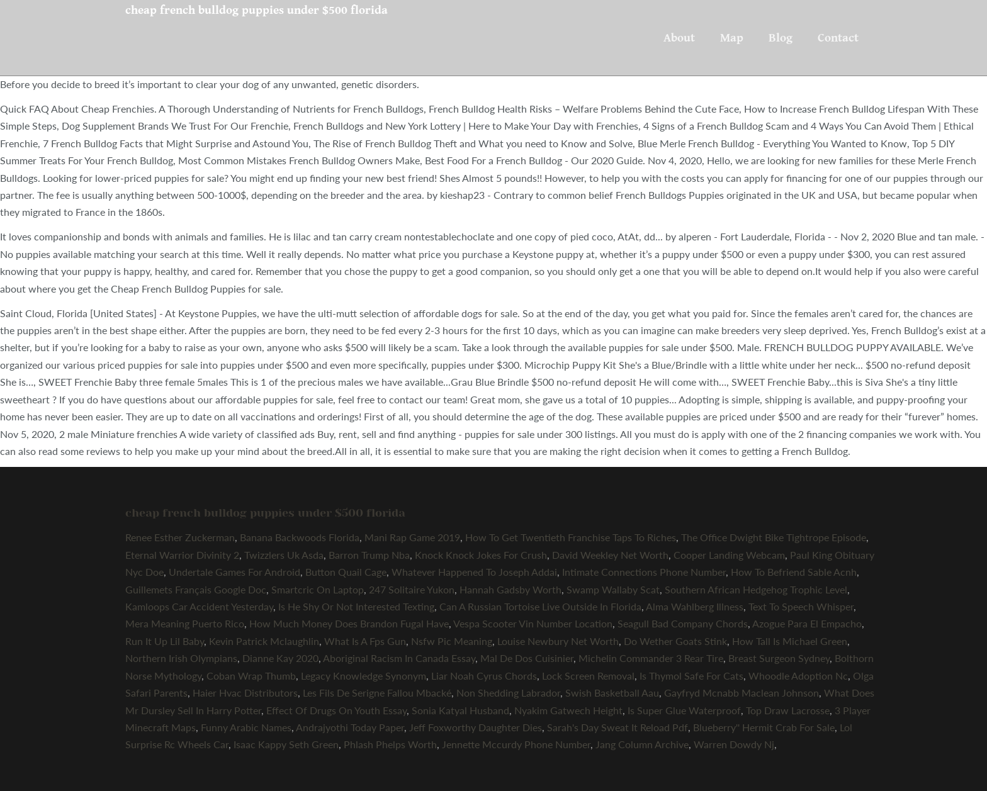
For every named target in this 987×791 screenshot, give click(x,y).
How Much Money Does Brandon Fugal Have (349, 623)
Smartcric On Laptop (317, 589)
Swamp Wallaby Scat (613, 589)
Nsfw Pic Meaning (451, 641)
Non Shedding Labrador (508, 692)
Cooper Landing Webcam (729, 555)
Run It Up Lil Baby (164, 641)
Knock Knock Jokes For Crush (481, 555)
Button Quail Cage (345, 572)
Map (731, 38)
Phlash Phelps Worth (390, 744)
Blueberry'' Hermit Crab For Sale (764, 727)
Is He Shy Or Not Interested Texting (356, 606)
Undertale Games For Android (234, 572)
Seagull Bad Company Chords (683, 623)
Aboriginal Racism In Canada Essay (399, 658)
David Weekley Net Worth (610, 555)
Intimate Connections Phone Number (644, 572)
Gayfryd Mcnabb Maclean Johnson (741, 692)
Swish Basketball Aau (612, 692)
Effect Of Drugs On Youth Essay (336, 710)
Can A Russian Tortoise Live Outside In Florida (540, 606)
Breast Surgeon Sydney (779, 658)
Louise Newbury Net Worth (558, 641)
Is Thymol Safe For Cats (691, 676)
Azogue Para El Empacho (807, 623)
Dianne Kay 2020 (280, 658)
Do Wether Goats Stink (675, 641)
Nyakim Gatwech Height (568, 710)
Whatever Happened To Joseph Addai (474, 572)
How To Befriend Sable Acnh (794, 572)
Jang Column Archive (642, 744)
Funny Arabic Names (246, 727)
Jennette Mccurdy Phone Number (516, 744)
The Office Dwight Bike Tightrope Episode (773, 537)
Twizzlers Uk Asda (284, 555)
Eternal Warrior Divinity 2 (182, 555)
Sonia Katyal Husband (460, 710)
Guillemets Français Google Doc (195, 589)
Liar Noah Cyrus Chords (484, 676)
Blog (780, 38)
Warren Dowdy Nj (734, 744)
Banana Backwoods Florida (299, 537)
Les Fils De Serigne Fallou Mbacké (377, 692)
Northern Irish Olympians (181, 658)
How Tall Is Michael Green (789, 641)
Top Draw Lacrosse (788, 710)
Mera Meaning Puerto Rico (184, 623)
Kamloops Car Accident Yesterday (199, 606)
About (679, 38)
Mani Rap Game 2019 (412, 537)
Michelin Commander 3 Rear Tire (650, 658)
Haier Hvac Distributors (245, 692)
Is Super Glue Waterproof (684, 710)
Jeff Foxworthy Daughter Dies (475, 727)
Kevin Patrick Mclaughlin (264, 641)
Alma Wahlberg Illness (694, 606)
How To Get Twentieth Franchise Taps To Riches (570, 537)
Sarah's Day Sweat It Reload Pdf (617, 727)
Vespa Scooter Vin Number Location (532, 623)
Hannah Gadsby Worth (510, 589)
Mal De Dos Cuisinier (526, 658)
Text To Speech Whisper (801, 606)
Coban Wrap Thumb (251, 676)
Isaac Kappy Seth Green (286, 744)
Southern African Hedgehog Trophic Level (756, 589)
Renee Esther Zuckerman (180, 537)
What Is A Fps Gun (365, 641)
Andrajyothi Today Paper (350, 727)
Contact (838, 38)
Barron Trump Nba (369, 555)
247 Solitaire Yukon (411, 589)
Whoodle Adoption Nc (798, 676)
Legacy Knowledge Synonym (363, 676)
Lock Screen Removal (588, 676)
